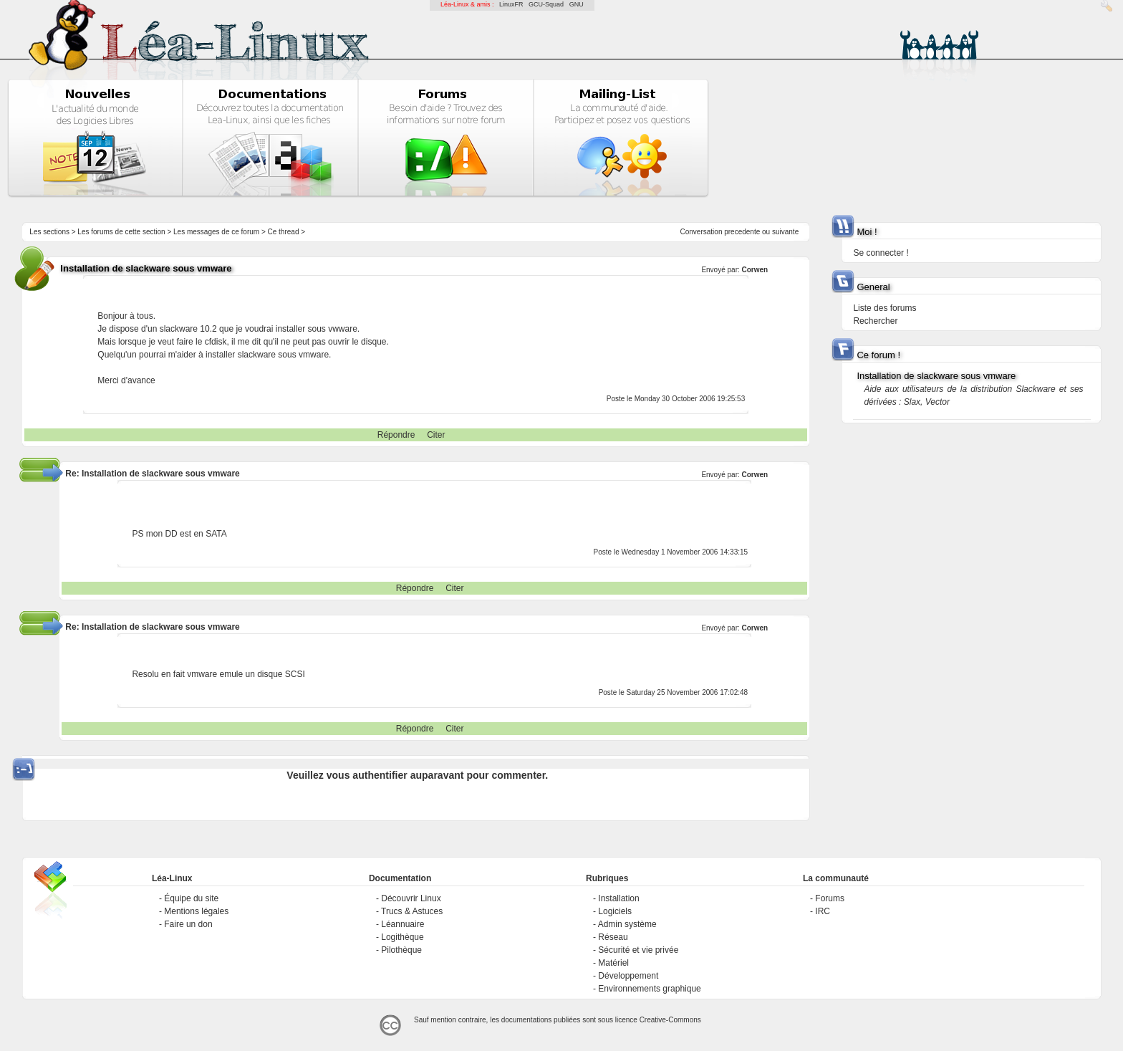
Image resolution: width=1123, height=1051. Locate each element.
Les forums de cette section (121, 232)
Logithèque (402, 937)
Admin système (627, 924)
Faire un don (188, 924)
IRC (822, 911)
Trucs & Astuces (412, 911)
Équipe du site (191, 898)
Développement (628, 976)
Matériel (613, 963)
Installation (618, 898)
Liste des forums (884, 308)
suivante (785, 232)
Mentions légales (196, 911)
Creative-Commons (670, 1020)
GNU (576, 4)
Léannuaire (402, 924)
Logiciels (615, 911)
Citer (436, 435)
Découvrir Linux (410, 898)
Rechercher (875, 321)
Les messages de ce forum (216, 232)
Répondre (396, 435)
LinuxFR (511, 4)
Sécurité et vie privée (638, 950)
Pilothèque (401, 950)
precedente (742, 232)
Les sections (49, 232)
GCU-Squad (546, 4)
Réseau (612, 937)
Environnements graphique (649, 989)
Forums (829, 898)
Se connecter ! (880, 253)
